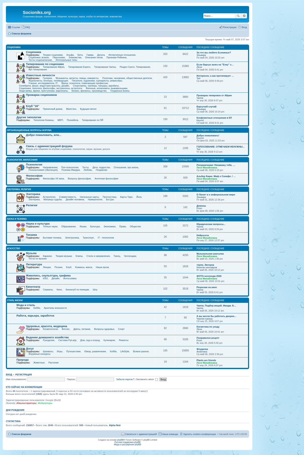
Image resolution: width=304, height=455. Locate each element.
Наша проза (102, 267)
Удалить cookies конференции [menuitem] (199, 434)
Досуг (30, 348)
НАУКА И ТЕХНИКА (17, 219)
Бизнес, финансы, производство (89, 90)
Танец (117, 256)
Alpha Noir (115, 425)
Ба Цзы (110, 199)
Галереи (47, 78)
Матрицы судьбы (52, 199)
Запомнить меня (147, 379)
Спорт (121, 329)
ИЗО (45, 278)
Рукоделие (48, 340)
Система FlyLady (67, 340)
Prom (199, 208)
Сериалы (48, 289)
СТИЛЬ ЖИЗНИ (15, 300)
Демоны (201, 205)
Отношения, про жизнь (126, 167)
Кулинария (109, 340)
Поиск (238, 15)
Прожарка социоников (41, 94)
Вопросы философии (79, 178)
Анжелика (202, 351)
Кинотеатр (33, 286)
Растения (54, 362)
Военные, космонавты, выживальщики (106, 88)
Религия (31, 205)
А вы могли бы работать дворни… (217, 316)
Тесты (85, 167)
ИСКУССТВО (13, 248)
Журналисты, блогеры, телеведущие (48, 80)
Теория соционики (52, 55)
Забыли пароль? (125, 379)
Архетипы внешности (55, 308)
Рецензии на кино (207, 287)
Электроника (72, 237)
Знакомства (75, 57)
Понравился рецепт (208, 338)
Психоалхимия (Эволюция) (43, 170)
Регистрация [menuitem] (229, 27)
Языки (83, 226)
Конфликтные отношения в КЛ (214, 117)
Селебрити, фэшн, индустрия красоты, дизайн (44, 85)
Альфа (70, 55)
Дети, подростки (101, 167)
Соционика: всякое (38, 57)
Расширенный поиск (244, 15)
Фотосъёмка (70, 278)
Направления (50, 167)
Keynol (200, 120)
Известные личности (40, 75)
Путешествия (73, 351)
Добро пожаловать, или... (43, 135)
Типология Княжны (43, 120)
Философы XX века (53, 178)
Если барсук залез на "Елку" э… (215, 64)
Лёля (199, 67)
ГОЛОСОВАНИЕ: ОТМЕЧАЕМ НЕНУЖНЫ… (221, 146)
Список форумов (21, 434)
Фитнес (65, 329)
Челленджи (130, 256)
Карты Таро (126, 197)
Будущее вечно (88, 109)
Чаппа (200, 98)
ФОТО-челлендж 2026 (209, 276)
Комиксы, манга (83, 267)
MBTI (60, 120)
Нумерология (95, 199)
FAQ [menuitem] (27, 27)
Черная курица (205, 318)
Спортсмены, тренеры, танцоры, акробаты (96, 85)
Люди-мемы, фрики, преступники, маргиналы (43, 90)
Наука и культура (38, 223)
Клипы (79, 256)
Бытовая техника (52, 237)
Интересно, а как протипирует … (215, 75)
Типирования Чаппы (105, 67)
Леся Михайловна (207, 167)
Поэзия (58, 267)
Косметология (50, 329)
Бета (80, 55)
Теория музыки (64, 256)
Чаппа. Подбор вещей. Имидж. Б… (216, 305)
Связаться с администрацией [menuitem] (141, 434)
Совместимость (67, 197)
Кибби (36, 308)
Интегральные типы (66, 60)
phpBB (120, 440)
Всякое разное (141, 351)
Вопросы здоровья (104, 329)
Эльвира (201, 55)
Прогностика (109, 197)
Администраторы (26, 403)
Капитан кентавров (207, 267)
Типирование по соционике (45, 64)
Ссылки (16, 27)
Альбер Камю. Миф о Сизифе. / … (216, 176)
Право (122, 226)
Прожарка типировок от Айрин (214, 95)
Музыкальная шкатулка (210, 253)
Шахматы (48, 351)
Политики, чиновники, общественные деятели (127, 78)
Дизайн (55, 278)
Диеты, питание (81, 329)
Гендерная (101, 170)
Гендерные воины (119, 90)
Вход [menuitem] (244, 27)
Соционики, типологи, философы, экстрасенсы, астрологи (50, 88)
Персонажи (59, 57)
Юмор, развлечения (95, 351)
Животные (39, 362)
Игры (59, 351)
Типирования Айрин (53, 67)
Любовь (88, 170)
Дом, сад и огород (90, 340)
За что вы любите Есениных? (214, 52)
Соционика (33, 52)
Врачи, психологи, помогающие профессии (84, 83)
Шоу (95, 289)
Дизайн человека (75, 199)
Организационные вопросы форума (29, 130)
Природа (22, 359)
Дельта (101, 55)
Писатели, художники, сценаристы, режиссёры (97, 80)
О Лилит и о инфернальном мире (216, 194)
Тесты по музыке (37, 258)
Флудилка (202, 349)
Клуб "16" (32, 106)
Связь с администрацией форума (49, 146)
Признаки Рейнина (116, 57)
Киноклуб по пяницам (77, 289)
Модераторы (45, 403)
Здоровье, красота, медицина (46, 326)
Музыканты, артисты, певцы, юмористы (77, 78)
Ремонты (124, 340)
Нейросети (203, 235)
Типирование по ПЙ (92, 120)
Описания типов (94, 57)
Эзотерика (33, 194)
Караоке (47, 256)
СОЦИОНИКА (14, 47)
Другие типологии (28, 117)
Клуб (68, 267)
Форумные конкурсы (39, 354)
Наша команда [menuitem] (170, 434)
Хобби (113, 351)
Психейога (72, 120)
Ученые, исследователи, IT (43, 83)
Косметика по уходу (208, 326)
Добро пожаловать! (208, 135)
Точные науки (50, 226)
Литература (34, 264)
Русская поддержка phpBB (127, 442)
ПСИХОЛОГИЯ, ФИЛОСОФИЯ (22, 160)
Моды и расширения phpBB (127, 444)
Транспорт (88, 237)
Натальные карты (89, 197)
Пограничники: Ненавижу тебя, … (216, 165)
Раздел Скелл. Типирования (135, 67)
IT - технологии (106, 237)
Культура (95, 226)
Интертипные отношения (122, 55)
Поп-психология (69, 167)
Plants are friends (206, 360)
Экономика (109, 226)
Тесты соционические (40, 60)
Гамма (89, 55)
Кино (59, 289)
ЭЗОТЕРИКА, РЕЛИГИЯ (19, 189)
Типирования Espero (79, 67)
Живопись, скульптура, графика (48, 275)
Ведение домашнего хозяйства (47, 337)
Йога (138, 197)
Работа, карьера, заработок (35, 315)
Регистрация (23, 374)
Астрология (49, 197)
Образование (68, 226)
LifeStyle (124, 351)
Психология (34, 164)
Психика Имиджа (70, 170)
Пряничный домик (52, 109)
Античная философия (106, 178)
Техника (31, 234)
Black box (71, 109)
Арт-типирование (37, 69)
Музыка (31, 253)
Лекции (47, 267)
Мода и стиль (25, 305)
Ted (198, 78)
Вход (9, 374)
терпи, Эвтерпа (205, 265)
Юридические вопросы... (211, 224)
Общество (135, 226)
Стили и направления (98, 256)
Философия (34, 175)
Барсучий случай (206, 106)
